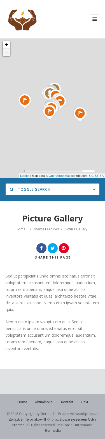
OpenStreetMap (60, 175)
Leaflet (24, 175)
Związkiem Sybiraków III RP (30, 419)
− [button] (6, 52)
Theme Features (46, 229)
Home (20, 229)
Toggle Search (30, 189)
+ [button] (6, 45)
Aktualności (44, 402)
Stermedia (53, 430)
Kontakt (67, 402)
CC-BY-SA (96, 175)
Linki (84, 402)
